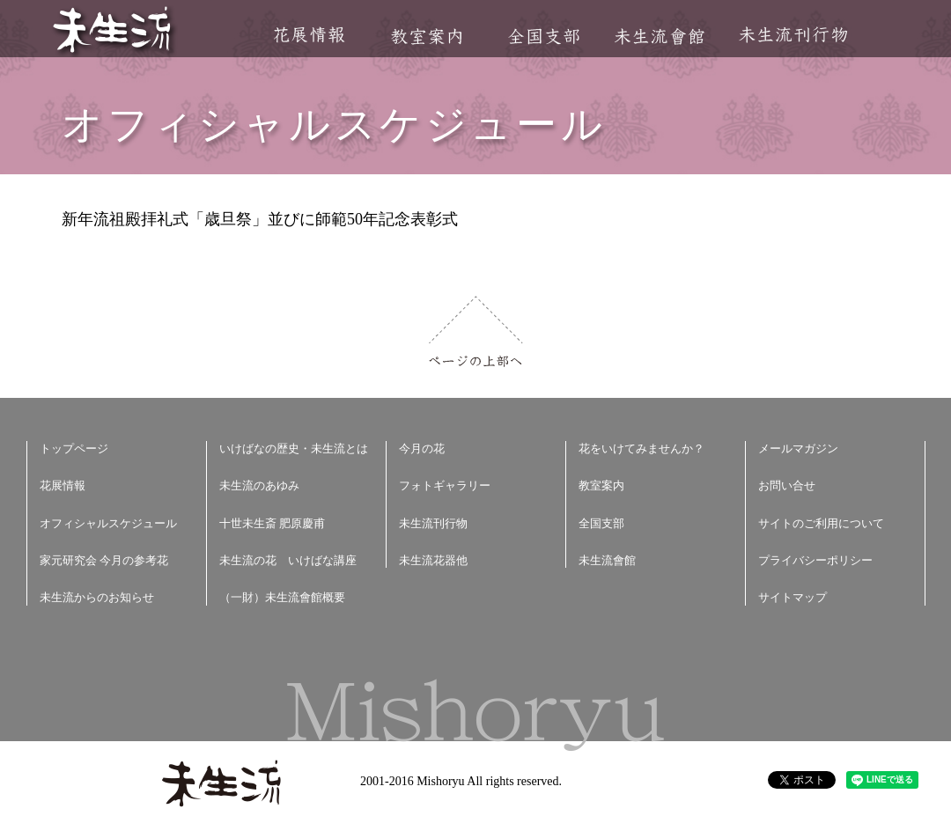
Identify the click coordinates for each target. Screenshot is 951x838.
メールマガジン (798, 448)
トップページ (74, 448)
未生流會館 (659, 36)
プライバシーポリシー (815, 560)
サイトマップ (792, 597)
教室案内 (426, 36)
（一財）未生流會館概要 (282, 597)
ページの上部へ (476, 331)
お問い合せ (786, 485)
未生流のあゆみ (259, 485)
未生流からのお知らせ (97, 597)
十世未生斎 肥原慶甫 (272, 523)
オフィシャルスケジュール (108, 523)
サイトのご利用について (821, 523)
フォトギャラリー (444, 485)
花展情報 (309, 34)
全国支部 (543, 36)
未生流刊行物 (793, 34)
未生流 (113, 31)
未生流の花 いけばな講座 (288, 560)
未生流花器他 (433, 560)
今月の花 (422, 448)
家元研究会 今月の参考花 (104, 560)
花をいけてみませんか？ (641, 448)
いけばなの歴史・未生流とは (293, 448)
